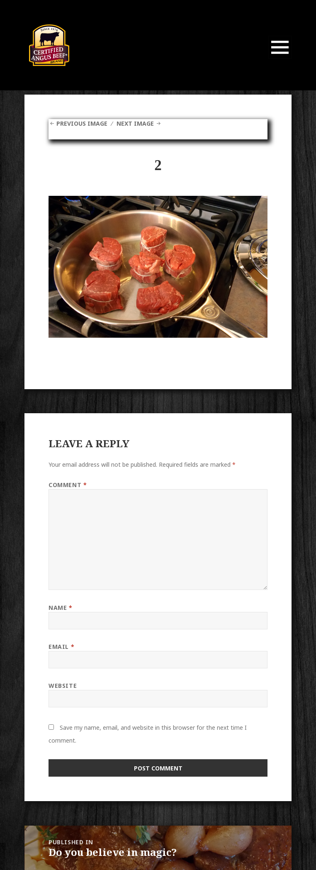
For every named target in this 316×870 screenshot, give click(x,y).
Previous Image (81, 123)
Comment (68, 485)
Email (61, 647)
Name (60, 608)
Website (63, 686)
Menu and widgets (280, 58)
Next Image (135, 123)
